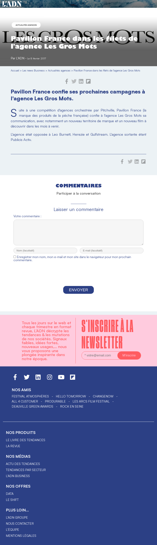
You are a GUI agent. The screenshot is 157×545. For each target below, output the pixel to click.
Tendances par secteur (26, 470)
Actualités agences (26, 25)
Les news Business (33, 70)
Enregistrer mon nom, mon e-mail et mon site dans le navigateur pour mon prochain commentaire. (72, 261)
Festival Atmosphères (30, 396)
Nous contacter (20, 523)
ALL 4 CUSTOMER (25, 401)
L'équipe (12, 530)
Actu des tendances (23, 464)
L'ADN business (18, 476)
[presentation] (78, 278)
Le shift (12, 500)
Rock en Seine (71, 406)
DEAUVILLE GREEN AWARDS (32, 406)
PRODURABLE (55, 401)
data (9, 494)
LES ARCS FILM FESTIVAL (91, 401)
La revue (13, 446)
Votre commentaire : (27, 216)
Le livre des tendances (25, 440)
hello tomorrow (71, 396)
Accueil (15, 70)
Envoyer (78, 293)
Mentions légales (21, 536)
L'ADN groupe (17, 517)
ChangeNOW (103, 396)
